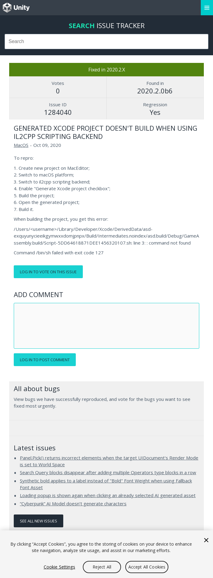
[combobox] (106, 41)
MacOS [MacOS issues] (21, 145)
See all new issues (38, 521)
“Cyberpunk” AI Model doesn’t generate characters (73, 503)
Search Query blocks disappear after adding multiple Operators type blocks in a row (108, 472)
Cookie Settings (59, 567)
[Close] (206, 540)
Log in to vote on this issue (48, 271)
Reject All (102, 567)
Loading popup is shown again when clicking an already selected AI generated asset (108, 495)
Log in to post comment (45, 359)
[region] (106, 554)
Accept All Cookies (147, 567)
